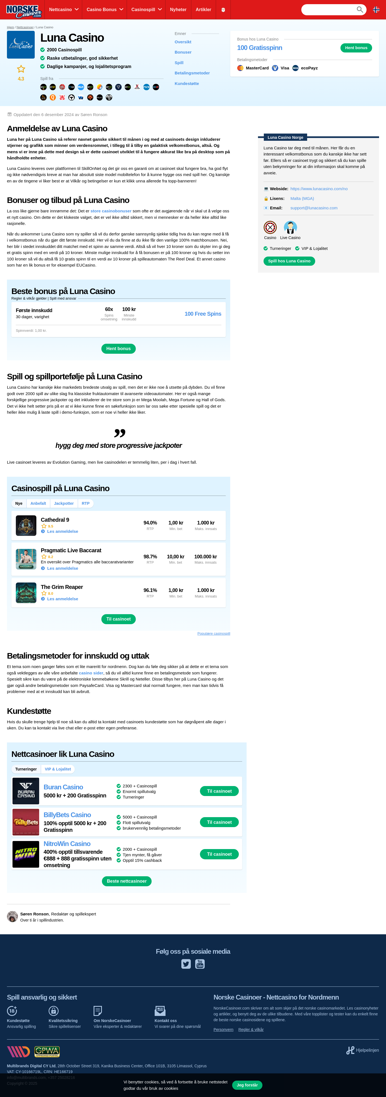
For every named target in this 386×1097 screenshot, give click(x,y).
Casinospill (143, 9)
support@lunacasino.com (313, 207)
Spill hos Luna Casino (289, 261)
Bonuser (183, 52)
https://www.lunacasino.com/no (319, 188)
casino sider (91, 673)
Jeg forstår (247, 1085)
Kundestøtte (187, 83)
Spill (179, 62)
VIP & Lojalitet (315, 248)
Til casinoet (118, 619)
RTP (86, 503)
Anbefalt (38, 503)
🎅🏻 (223, 9)
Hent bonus (356, 48)
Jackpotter (64, 503)
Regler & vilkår (251, 1029)
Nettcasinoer (25, 27)
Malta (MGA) (302, 198)
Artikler (203, 9)
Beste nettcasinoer (127, 881)
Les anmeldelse (62, 531)
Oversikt (183, 41)
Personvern (224, 1029)
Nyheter (178, 9)
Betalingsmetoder (192, 73)
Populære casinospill (213, 633)
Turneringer (280, 248)
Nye (18, 503)
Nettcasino (60, 9)
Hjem (10, 27)
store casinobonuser (111, 211)
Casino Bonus (102, 9)
